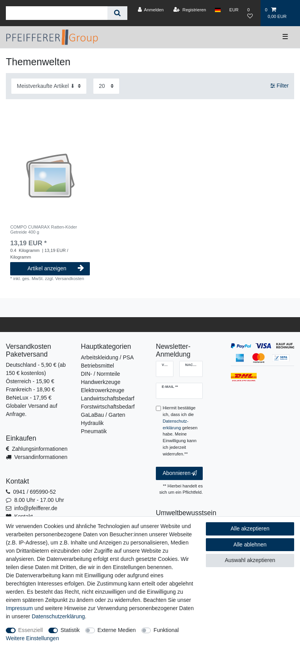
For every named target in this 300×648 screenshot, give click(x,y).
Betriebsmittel (97, 365)
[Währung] (234, 10)
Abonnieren (179, 473)
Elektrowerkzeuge (102, 390)
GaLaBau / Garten (103, 415)
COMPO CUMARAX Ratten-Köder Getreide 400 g (43, 229)
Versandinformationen (40, 457)
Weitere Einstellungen (32, 638)
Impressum (19, 608)
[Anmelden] (150, 10)
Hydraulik (92, 423)
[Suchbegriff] (56, 13)
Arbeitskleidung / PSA (107, 357)
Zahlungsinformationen (39, 449)
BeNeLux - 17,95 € (29, 398)
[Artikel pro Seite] (106, 86)
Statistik (70, 630)
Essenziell (30, 630)
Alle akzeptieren (250, 528)
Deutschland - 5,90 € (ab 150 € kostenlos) (36, 369)
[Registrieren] (189, 10)
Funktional (166, 630)
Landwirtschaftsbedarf (107, 398)
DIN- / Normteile (100, 374)
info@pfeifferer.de (35, 508)
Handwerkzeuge (100, 382)
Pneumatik (94, 431)
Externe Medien (117, 630)
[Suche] (117, 13)
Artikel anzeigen (55, 268)
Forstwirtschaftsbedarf (108, 406)
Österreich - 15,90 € (30, 381)
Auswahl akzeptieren (250, 560)
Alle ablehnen (250, 544)
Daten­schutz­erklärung (58, 616)
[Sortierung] (48, 86)
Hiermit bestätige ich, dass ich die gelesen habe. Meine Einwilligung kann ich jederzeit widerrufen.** (180, 430)
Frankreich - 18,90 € (30, 389)
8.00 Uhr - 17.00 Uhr (39, 500)
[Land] (218, 10)
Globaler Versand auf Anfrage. (31, 410)
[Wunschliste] (252, 13)
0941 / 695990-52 (34, 492)
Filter (279, 86)
